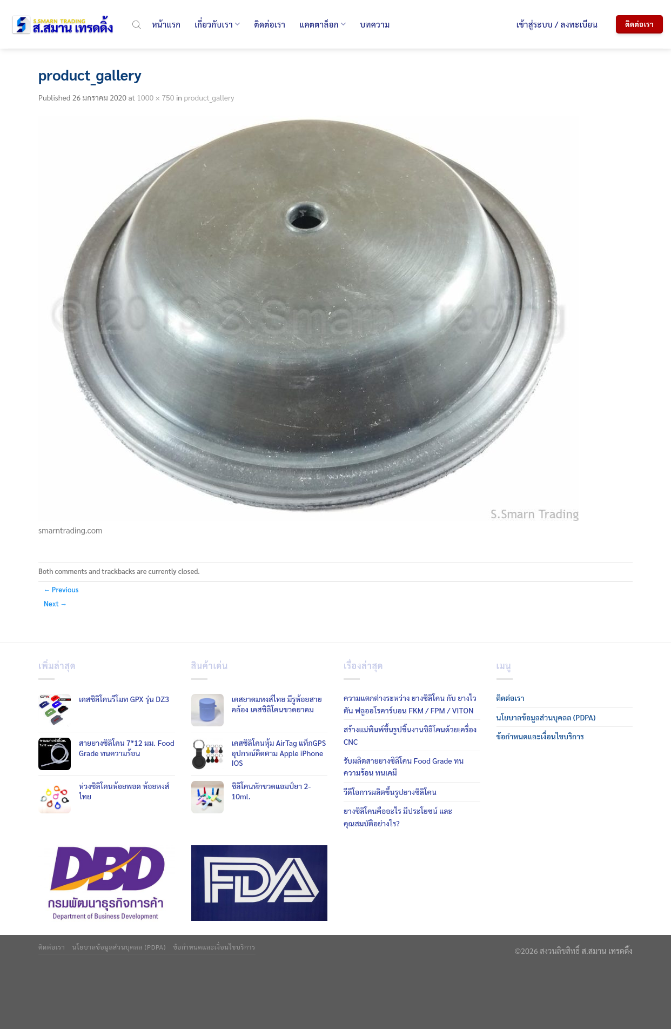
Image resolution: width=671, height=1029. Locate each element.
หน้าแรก (166, 24)
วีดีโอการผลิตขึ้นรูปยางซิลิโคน (390, 792)
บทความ (375, 24)
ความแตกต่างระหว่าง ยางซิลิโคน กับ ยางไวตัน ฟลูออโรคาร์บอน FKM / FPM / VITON (410, 703)
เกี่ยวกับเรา (217, 24)
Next (55, 603)
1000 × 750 (155, 97)
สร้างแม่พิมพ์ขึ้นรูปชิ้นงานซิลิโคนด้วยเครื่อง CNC (410, 735)
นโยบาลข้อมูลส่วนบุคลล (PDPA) (546, 717)
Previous (61, 589)
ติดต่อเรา (269, 24)
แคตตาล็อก (322, 24)
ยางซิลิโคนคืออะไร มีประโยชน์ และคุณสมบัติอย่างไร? (398, 816)
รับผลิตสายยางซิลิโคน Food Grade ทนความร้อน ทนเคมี (404, 766)
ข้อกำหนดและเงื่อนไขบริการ (540, 736)
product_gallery (209, 97)
